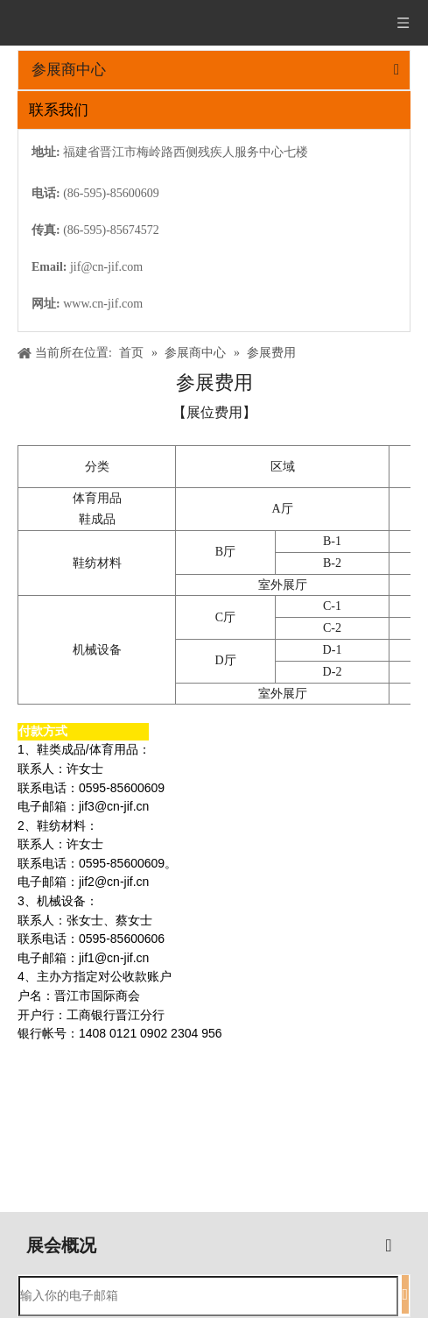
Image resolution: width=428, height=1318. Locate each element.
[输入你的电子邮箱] (208, 1296)
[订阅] (406, 1294)
